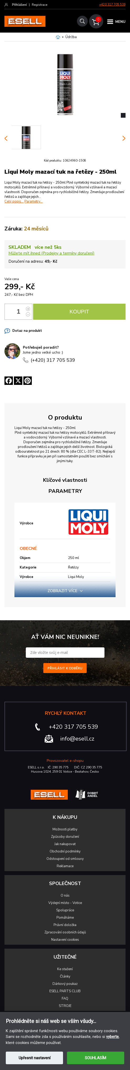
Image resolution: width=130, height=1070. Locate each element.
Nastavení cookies (65, 939)
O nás (65, 895)
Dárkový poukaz (65, 983)
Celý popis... (14, 201)
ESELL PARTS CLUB (65, 991)
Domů (58, 37)
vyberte (112, 1036)
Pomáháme (65, 917)
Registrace (39, 5)
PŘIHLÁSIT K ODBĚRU (65, 668)
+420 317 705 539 (112, 5)
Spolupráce (65, 910)
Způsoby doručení (65, 836)
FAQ (65, 998)
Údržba (71, 37)
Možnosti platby (65, 829)
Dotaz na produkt (27, 330)
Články (65, 976)
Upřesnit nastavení (34, 1058)
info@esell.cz (77, 739)
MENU (120, 21)
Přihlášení (19, 5)
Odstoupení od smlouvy (65, 858)
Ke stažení (65, 969)
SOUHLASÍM (95, 1058)
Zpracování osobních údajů (65, 932)
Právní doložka (65, 925)
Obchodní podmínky (65, 851)
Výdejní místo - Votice (65, 903)
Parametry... (33, 201)
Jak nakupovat (65, 844)
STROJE (65, 1006)
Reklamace (65, 866)
